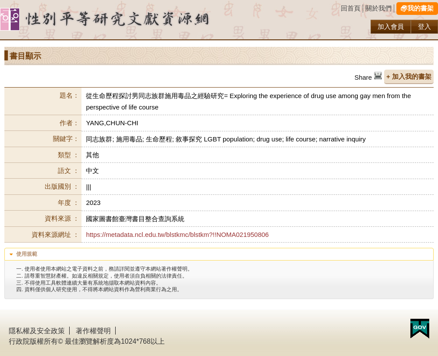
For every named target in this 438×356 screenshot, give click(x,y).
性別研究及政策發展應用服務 (122, 19)
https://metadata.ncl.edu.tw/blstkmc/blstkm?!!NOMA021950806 (177, 234)
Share (363, 77)
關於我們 (378, 8)
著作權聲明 (93, 331)
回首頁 (350, 8)
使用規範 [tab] (22, 254)
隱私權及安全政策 (37, 331)
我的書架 (420, 8)
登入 (424, 26)
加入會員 (391, 26)
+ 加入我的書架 (408, 76)
